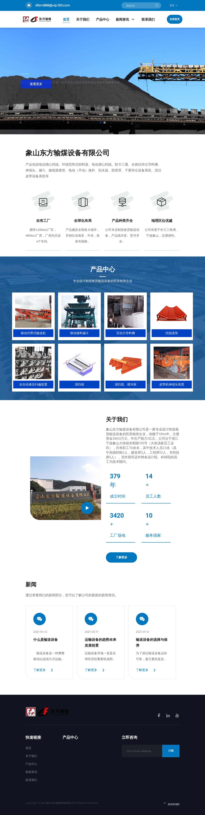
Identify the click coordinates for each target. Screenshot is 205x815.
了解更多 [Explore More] (121, 557)
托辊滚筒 (171, 333)
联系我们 (148, 19)
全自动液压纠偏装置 (33, 384)
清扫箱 (79, 384)
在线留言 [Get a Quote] (175, 19)
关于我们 (82, 19)
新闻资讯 (31, 772)
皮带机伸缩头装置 (171, 384)
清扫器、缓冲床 (125, 384)
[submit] (157, 5)
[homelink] (47, 711)
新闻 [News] (31, 584)
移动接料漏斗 (79, 333)
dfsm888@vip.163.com (52, 5)
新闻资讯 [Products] (125, 19)
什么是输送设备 (45, 640)
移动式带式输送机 (33, 333)
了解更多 (39, 670)
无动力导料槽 (125, 333)
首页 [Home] (66, 19)
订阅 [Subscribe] (170, 750)
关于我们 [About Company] (117, 419)
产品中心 (102, 19)
